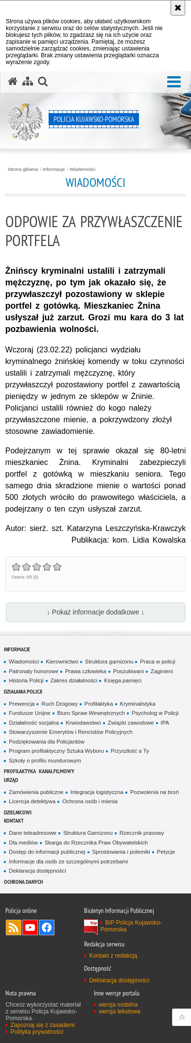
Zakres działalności (74, 680)
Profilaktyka (99, 704)
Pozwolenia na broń (154, 792)
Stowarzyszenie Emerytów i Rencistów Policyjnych (70, 732)
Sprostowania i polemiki (121, 852)
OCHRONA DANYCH (23, 881)
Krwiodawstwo (83, 723)
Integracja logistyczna (96, 792)
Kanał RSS (13, 927)
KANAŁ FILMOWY (56, 771)
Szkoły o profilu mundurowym (45, 760)
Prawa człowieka (85, 671)
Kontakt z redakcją (113, 955)
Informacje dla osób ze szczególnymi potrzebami (68, 861)
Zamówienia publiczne (36, 792)
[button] (174, 82)
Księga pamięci (122, 680)
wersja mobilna (118, 1004)
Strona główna (23, 169)
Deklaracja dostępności (37, 871)
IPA (165, 723)
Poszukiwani (128, 671)
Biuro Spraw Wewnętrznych (91, 713)
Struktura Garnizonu (88, 833)
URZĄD (11, 779)
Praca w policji (157, 661)
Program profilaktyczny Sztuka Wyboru (56, 751)
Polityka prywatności (36, 1031)
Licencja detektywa (32, 801)
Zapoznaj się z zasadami (42, 1025)
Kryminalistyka (138, 704)
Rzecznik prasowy (142, 833)
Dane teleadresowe (32, 833)
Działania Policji (23, 691)
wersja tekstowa (119, 1011)
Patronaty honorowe (33, 671)
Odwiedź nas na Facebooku (46, 927)
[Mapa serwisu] (27, 81)
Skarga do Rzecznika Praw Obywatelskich (96, 842)
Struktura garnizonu (109, 661)
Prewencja (22, 704)
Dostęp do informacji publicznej (47, 852)
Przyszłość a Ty (130, 751)
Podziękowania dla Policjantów (46, 742)
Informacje (54, 169)
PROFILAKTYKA (20, 771)
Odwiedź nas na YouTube (30, 927)
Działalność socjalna (34, 723)
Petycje (166, 852)
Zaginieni (162, 671)
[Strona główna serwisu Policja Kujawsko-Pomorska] (12, 81)
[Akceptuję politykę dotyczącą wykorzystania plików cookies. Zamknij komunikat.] (178, 8)
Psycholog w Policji (155, 713)
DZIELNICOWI (18, 812)
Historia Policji (26, 680)
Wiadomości (82, 169)
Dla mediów (23, 842)
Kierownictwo (62, 661)
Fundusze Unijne (29, 713)
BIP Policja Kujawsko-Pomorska (131, 926)
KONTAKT (14, 820)
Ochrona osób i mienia (90, 801)
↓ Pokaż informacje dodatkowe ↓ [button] (95, 612)
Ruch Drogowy (59, 704)
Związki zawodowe (131, 723)
